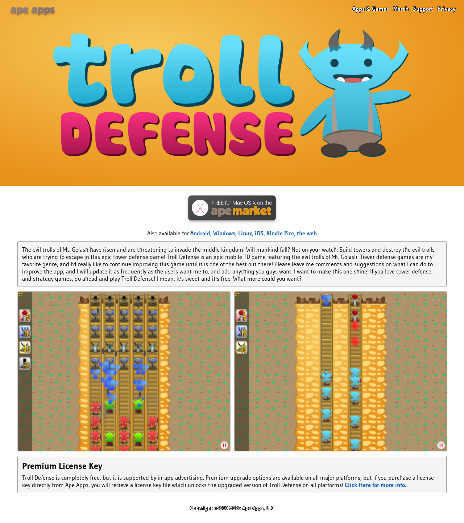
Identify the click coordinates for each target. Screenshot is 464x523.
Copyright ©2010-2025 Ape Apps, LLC (232, 508)
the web (307, 233)
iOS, (260, 233)
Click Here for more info (375, 484)
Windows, (225, 233)
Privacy (446, 8)
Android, (201, 233)
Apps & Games (370, 8)
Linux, (246, 233)
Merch (401, 8)
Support (423, 8)
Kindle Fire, (281, 233)
